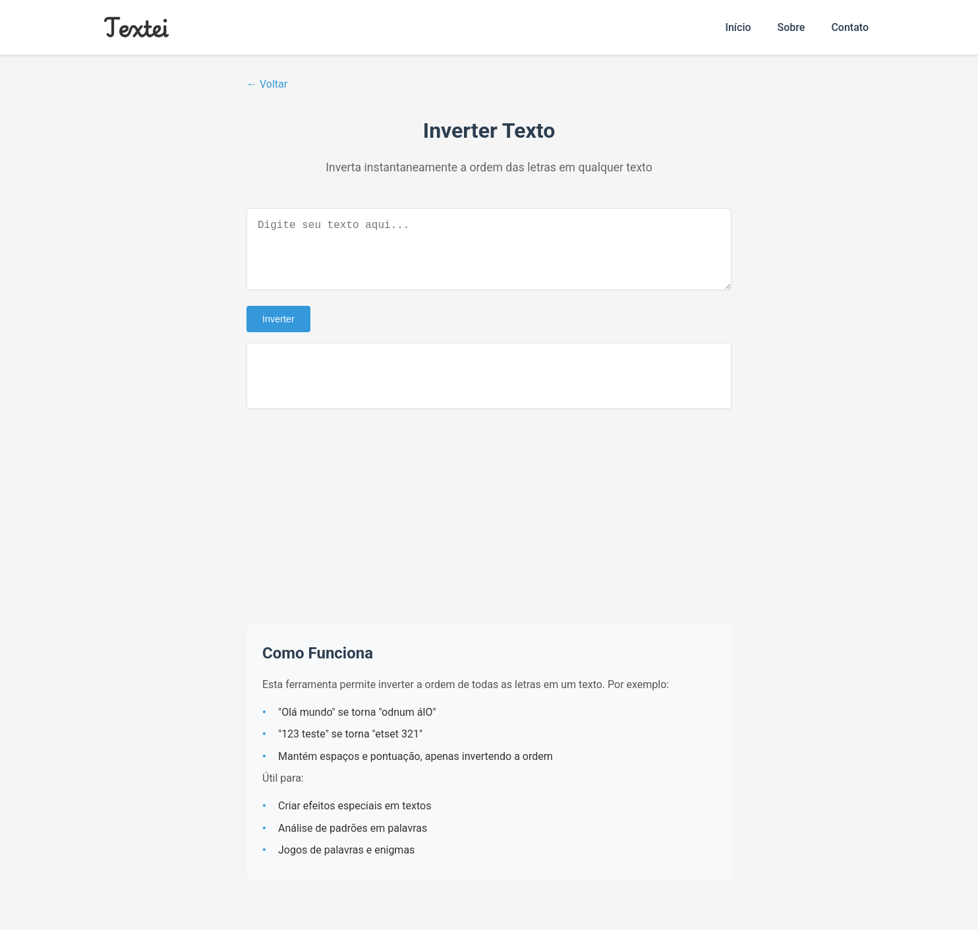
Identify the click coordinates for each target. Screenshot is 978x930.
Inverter (278, 332)
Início (738, 27)
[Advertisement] (489, 530)
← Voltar (266, 84)
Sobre (791, 27)
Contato (850, 27)
